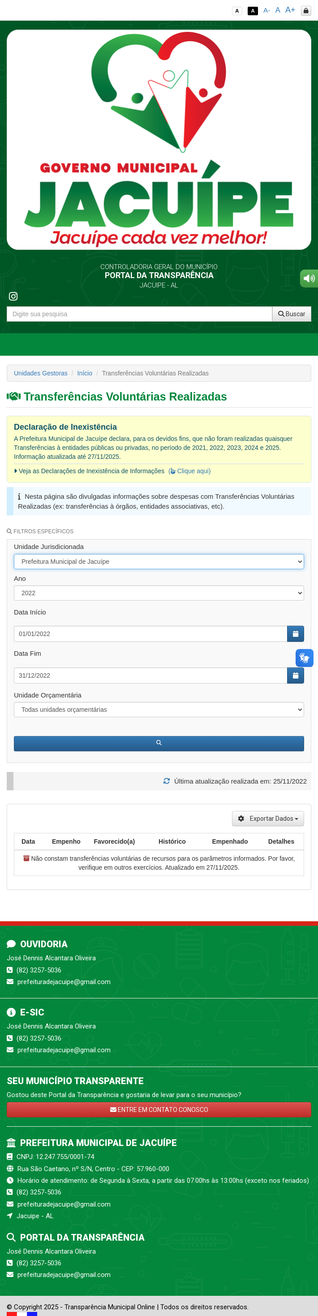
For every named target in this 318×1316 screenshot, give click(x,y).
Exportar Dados (268, 818)
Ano (20, 578)
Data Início (30, 612)
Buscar (291, 314)
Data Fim (27, 653)
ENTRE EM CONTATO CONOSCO (159, 1109)
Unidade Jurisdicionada (49, 546)
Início (84, 373)
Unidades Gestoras (41, 373)
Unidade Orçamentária (48, 695)
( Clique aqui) (189, 471)
